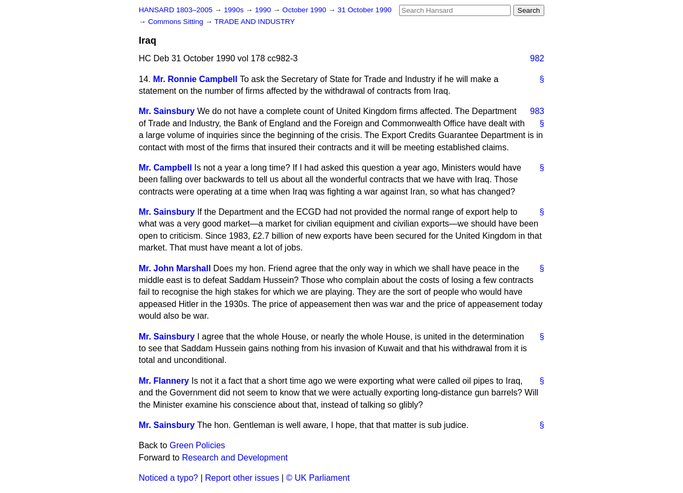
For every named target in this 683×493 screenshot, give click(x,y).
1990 (264, 10)
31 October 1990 (365, 10)
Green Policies (197, 445)
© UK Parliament (318, 477)
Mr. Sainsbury (167, 111)
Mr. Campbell (165, 167)
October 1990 (305, 10)
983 (537, 111)
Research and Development (235, 457)
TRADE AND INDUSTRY (255, 22)
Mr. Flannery (164, 380)
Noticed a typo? (168, 477)
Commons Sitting (176, 22)
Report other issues (242, 477)
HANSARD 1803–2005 (175, 10)
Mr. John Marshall (175, 268)
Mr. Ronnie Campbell (195, 79)
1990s (234, 10)
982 (537, 58)
